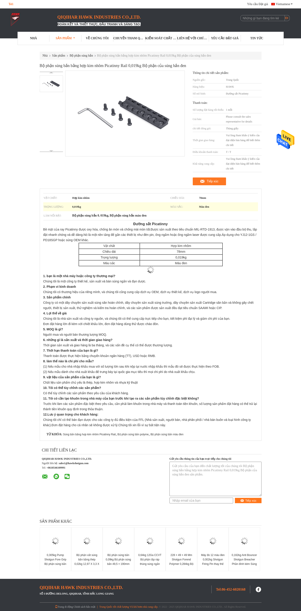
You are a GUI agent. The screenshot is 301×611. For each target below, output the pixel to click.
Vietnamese (284, 4)
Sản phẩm (65, 38)
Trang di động (64, 606)
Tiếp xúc (212, 181)
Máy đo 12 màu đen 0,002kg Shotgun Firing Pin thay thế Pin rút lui (212, 562)
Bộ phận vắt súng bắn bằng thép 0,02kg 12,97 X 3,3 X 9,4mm (86, 562)
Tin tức (256, 38)
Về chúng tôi (97, 38)
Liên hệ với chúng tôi (193, 38)
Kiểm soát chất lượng (161, 38)
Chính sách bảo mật (84, 606)
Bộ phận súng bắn (81, 55)
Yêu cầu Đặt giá (257, 4)
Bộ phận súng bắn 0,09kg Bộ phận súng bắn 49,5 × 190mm (118, 560)
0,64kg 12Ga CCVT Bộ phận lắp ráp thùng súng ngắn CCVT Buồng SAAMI (150, 562)
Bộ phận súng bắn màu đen (166, 434)
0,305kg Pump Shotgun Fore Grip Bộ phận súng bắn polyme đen (55, 562)
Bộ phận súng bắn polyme (133, 434)
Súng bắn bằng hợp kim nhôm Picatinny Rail (89, 434)
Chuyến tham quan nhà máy (129, 38)
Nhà (33, 38)
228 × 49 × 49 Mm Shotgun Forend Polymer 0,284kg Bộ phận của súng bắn (181, 562)
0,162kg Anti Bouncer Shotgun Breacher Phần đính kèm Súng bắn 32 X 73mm (244, 562)
